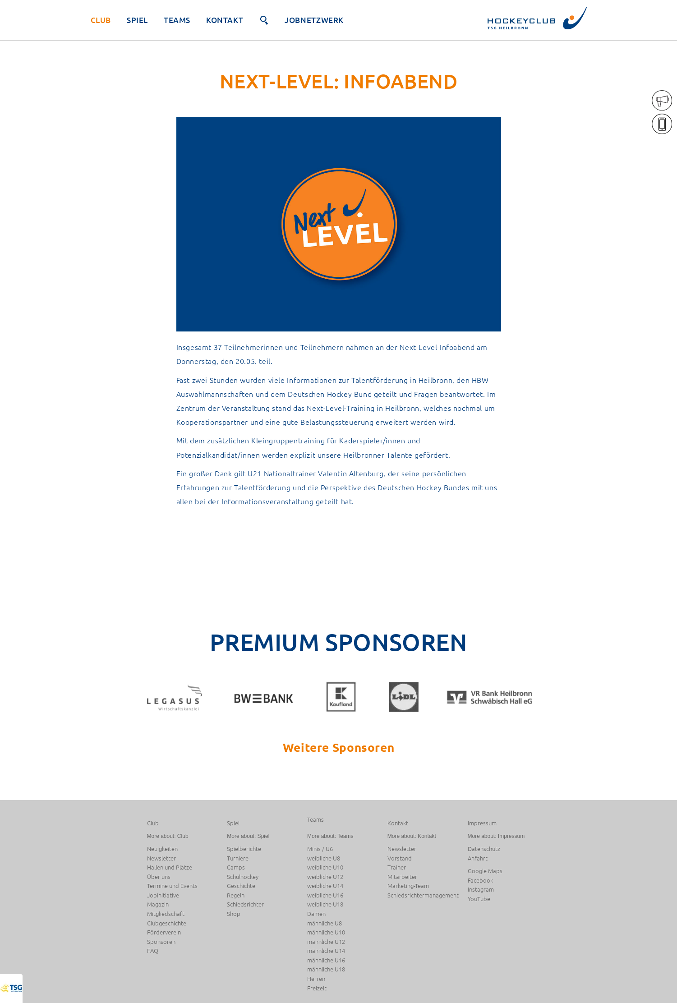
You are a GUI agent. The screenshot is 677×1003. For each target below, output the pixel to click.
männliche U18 (326, 969)
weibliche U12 (325, 877)
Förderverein (164, 932)
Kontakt (224, 20)
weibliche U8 (323, 858)
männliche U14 (326, 951)
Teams (177, 20)
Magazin (158, 904)
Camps (236, 867)
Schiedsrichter (245, 904)
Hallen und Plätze (169, 867)
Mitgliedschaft (165, 914)
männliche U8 (324, 923)
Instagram (481, 889)
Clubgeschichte (166, 923)
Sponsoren (161, 942)
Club (101, 20)
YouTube (479, 899)
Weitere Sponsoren (338, 747)
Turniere (238, 858)
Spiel (137, 20)
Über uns (158, 877)
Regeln (235, 895)
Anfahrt (478, 858)
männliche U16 (326, 960)
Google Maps (485, 871)
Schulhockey (242, 877)
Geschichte (241, 886)
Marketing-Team (408, 886)
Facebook (480, 880)
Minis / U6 (320, 849)
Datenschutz (484, 849)
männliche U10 (326, 932)
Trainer (396, 867)
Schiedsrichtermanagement (423, 895)
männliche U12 (326, 942)
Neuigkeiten (162, 849)
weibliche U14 (325, 886)
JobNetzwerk (314, 20)
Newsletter (161, 858)
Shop (233, 914)
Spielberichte (244, 849)
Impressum (482, 823)
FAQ (152, 951)
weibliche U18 (325, 904)
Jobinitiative (163, 895)
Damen (316, 914)
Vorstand (399, 858)
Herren (316, 979)
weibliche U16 (325, 895)
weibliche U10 (325, 867)
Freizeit (317, 988)
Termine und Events (172, 886)
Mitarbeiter (402, 877)
